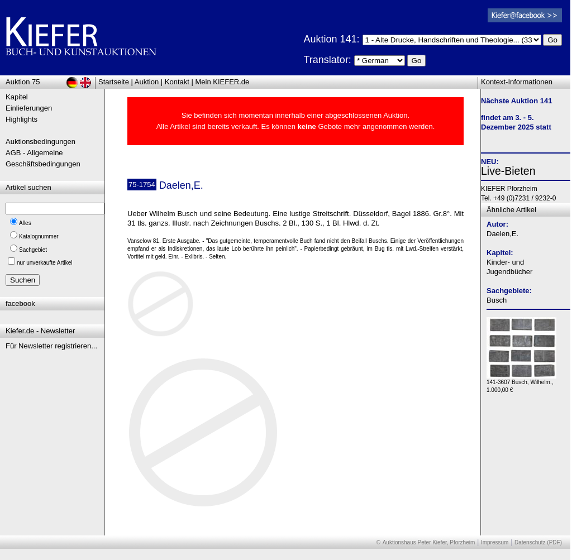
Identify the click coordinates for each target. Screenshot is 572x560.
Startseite (113, 82)
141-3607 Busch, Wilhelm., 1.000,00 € (521, 383)
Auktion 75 (23, 82)
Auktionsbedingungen (40, 141)
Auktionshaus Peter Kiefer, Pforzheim (429, 542)
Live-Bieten (508, 171)
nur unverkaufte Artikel (45, 263)
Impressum (494, 542)
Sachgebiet (33, 250)
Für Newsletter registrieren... (51, 346)
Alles (25, 223)
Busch (497, 300)
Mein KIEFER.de (223, 82)
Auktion (147, 82)
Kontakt (177, 82)
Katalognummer (39, 236)
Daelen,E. (502, 233)
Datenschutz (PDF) (538, 542)
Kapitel (17, 97)
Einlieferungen (29, 108)
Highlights (21, 119)
